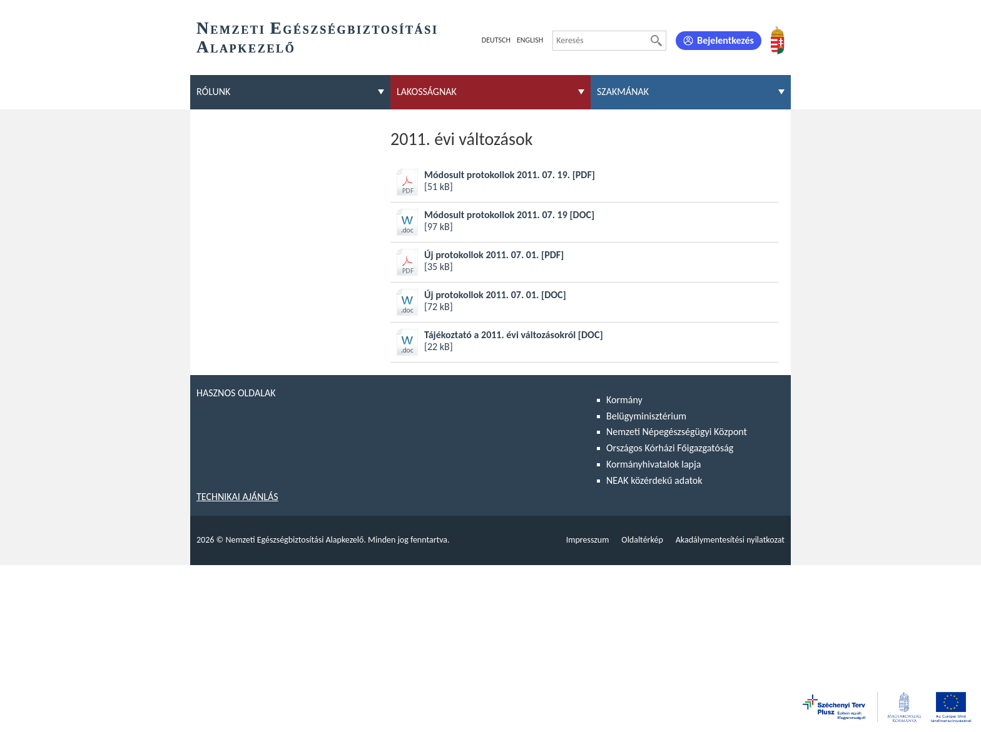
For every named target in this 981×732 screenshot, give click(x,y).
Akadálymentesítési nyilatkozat (730, 539)
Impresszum (587, 539)
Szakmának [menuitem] (623, 92)
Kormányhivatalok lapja (653, 464)
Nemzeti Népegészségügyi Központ (676, 432)
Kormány (624, 400)
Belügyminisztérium (646, 416)
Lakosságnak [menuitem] (427, 92)
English (530, 40)
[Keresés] (656, 40)
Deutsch (496, 40)
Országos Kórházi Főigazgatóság (669, 448)
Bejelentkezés (725, 40)
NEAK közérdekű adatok (654, 480)
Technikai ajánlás (237, 497)
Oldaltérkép (642, 539)
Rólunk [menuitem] (213, 92)
